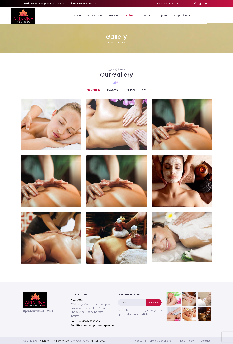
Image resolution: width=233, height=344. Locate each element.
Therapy (130, 89)
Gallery (142, 15)
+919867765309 (88, 3)
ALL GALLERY (93, 89)
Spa (144, 89)
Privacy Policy (186, 340)
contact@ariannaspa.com (50, 3)
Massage (112, 89)
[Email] (132, 302)
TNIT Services (97, 340)
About (138, 340)
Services (126, 15)
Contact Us (160, 15)
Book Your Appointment (189, 15)
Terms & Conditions (160, 340)
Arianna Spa (107, 15)
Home (90, 15)
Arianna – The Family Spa (54, 340)
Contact (205, 340)
